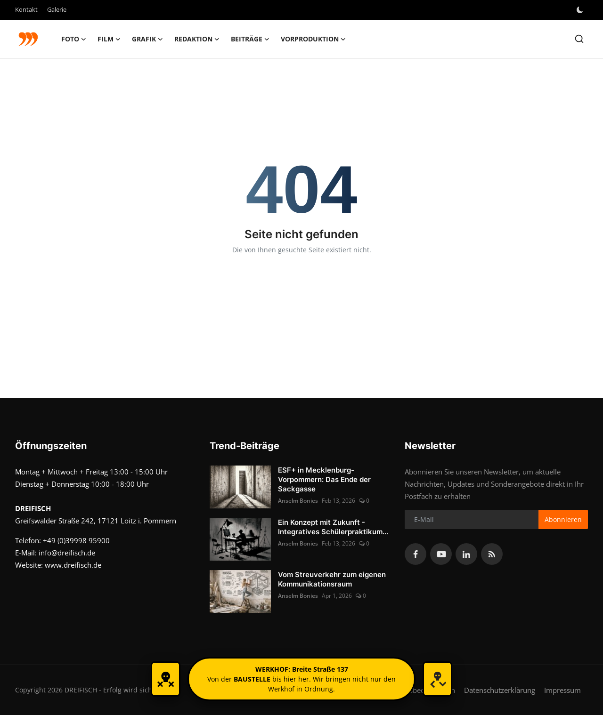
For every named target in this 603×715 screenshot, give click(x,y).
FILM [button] (109, 39)
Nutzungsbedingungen (418, 690)
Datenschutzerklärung (499, 690)
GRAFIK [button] (147, 39)
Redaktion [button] (197, 39)
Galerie (56, 9)
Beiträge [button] (250, 39)
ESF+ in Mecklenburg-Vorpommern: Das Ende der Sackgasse (324, 479)
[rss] (492, 554)
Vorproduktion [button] (313, 39)
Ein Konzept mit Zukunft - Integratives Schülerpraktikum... (333, 527)
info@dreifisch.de (67, 552)
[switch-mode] (581, 10)
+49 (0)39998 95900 (76, 540)
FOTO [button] (73, 39)
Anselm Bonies (298, 501)
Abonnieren (563, 519)
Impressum (562, 690)
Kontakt (26, 9)
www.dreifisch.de (73, 565)
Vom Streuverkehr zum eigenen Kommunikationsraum (332, 579)
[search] (579, 39)
